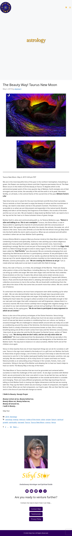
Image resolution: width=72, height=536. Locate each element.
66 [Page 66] (11, 427)
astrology (8, 419)
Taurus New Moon (37, 422)
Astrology (13, 417)
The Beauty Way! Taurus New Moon (30, 85)
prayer (48, 419)
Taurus (27, 422)
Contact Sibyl (36, 509)
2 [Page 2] (5, 427)
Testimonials (36, 514)
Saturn (53, 419)
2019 (7, 417)
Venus (53, 422)
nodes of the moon (33, 419)
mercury (22, 419)
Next (16, 427)
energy (15, 419)
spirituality (13, 422)
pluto (43, 419)
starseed (21, 422)
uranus (48, 422)
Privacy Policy (36, 519)
